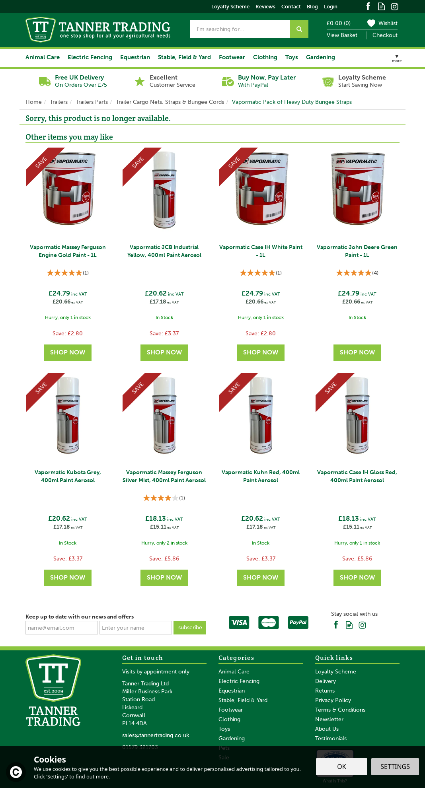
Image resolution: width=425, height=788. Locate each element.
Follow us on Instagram (395, 6)
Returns (325, 690)
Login (330, 7)
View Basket (342, 35)
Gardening (231, 738)
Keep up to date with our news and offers (79, 616)
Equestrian (231, 690)
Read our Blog (381, 6)
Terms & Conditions (340, 709)
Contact (291, 7)
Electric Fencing (238, 681)
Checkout (385, 35)
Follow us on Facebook (368, 6)
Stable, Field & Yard (242, 700)
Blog (312, 7)
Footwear (230, 709)
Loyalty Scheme (335, 671)
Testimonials (331, 738)
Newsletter (329, 719)
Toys (224, 729)
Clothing (229, 719)
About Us (327, 729)
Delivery (325, 681)
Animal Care (234, 671)
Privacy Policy (333, 700)
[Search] (240, 29)
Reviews (265, 7)
